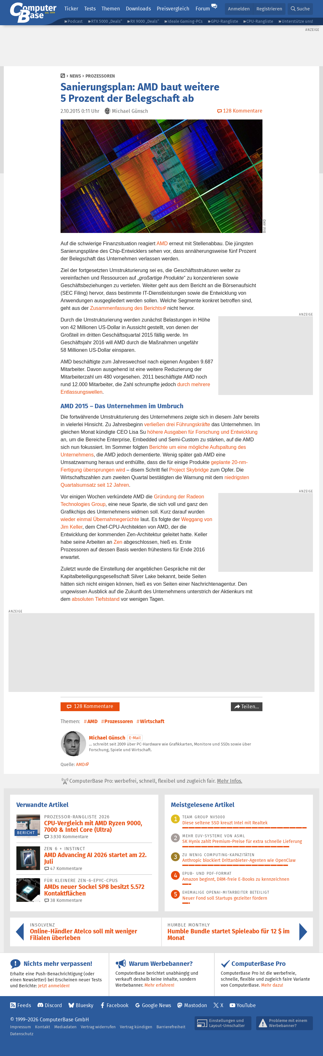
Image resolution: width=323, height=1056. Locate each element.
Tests (90, 8)
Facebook (117, 1005)
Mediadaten (65, 1027)
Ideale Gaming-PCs (185, 21)
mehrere (200, 384)
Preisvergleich (173, 8)
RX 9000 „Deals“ (144, 21)
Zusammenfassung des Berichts (126, 308)
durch (183, 384)
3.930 (66, 836)
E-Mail (135, 738)
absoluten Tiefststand (96, 599)
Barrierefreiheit (170, 1027)
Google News (156, 1005)
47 (63, 868)
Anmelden (239, 8)
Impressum (20, 1027)
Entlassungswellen (82, 392)
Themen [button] (111, 8)
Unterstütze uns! (297, 21)
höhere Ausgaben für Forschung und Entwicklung (202, 432)
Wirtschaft (152, 721)
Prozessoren (100, 76)
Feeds (24, 1005)
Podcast (75, 21)
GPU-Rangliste (224, 21)
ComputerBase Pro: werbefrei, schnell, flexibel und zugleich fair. (152, 781)
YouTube (246, 1005)
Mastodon (195, 1005)
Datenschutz (21, 1034)
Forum (203, 8)
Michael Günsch (107, 737)
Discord (53, 1005)
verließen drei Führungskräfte (177, 424)
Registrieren (269, 8)
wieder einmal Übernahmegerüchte (100, 519)
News (75, 76)
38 (63, 900)
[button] (300, 9)
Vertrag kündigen (136, 1027)
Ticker (71, 8)
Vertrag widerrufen (98, 1027)
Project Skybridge (188, 470)
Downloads (138, 8)
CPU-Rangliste (259, 21)
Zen (118, 542)
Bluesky (84, 1005)
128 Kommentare (90, 706)
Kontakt (42, 1027)
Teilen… (249, 706)
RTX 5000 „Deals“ (106, 21)
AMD (162, 243)
